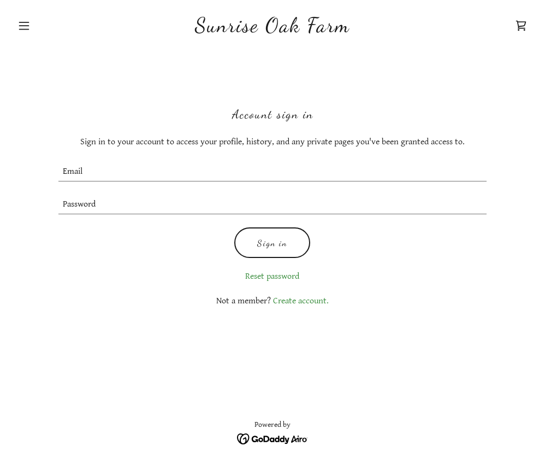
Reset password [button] (272, 276)
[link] (272, 29)
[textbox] (272, 171)
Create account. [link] (301, 301)
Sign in (272, 243)
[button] (52, 26)
